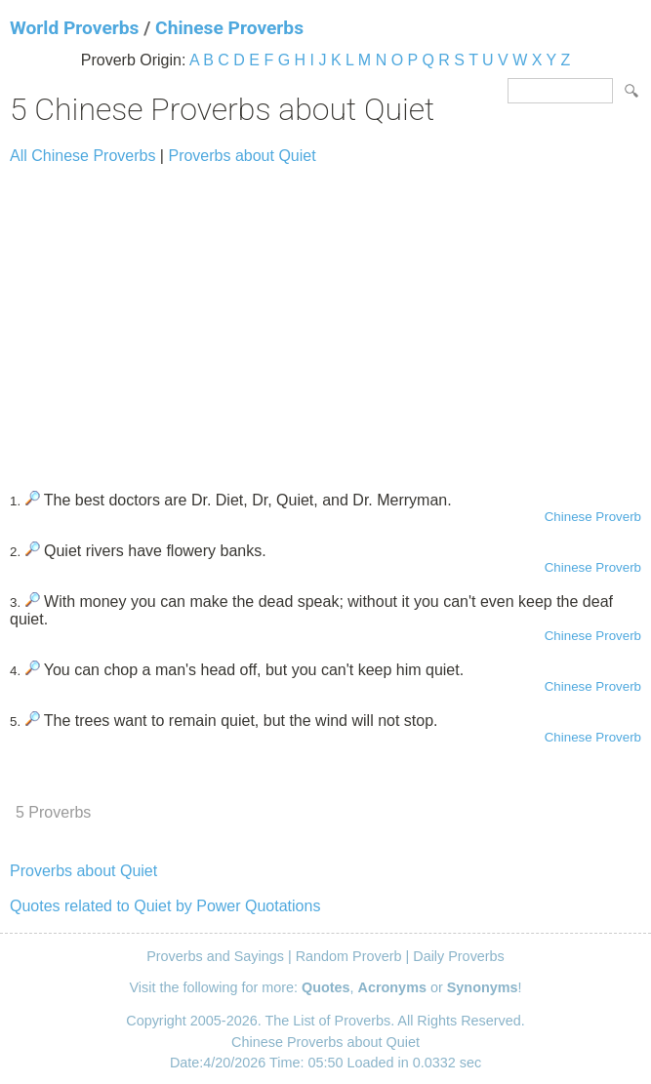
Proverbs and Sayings (215, 956)
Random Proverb (349, 956)
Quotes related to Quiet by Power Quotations (165, 906)
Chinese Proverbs (229, 28)
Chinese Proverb (593, 516)
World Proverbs (74, 28)
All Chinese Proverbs (82, 155)
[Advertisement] (325, 319)
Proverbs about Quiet (241, 155)
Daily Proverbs (459, 956)
